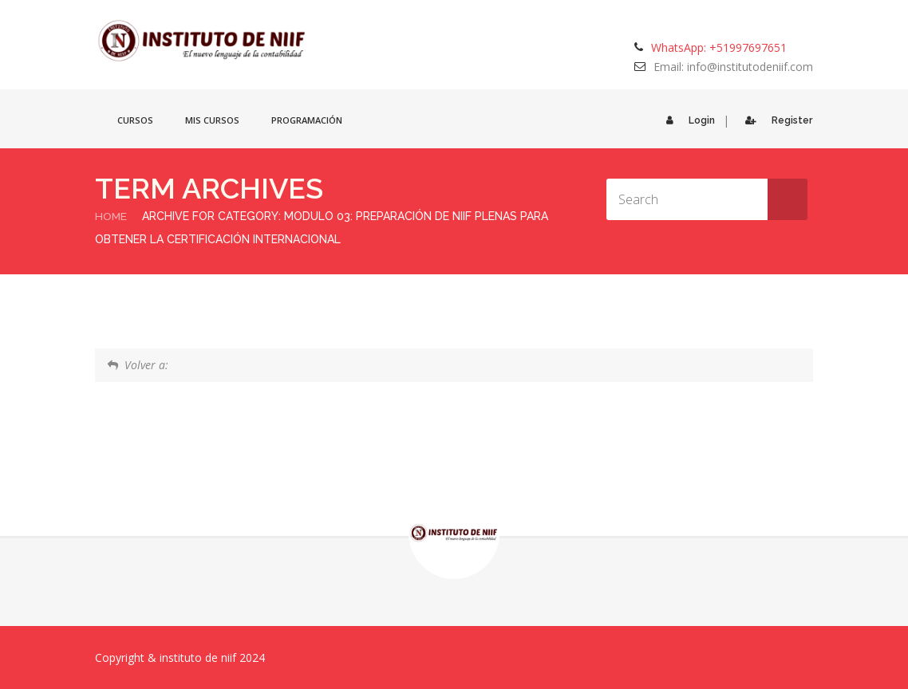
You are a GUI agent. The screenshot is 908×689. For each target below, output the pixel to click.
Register (775, 120)
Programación (306, 120)
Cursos (135, 120)
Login (686, 120)
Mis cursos (212, 120)
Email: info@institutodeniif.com (733, 66)
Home (111, 216)
